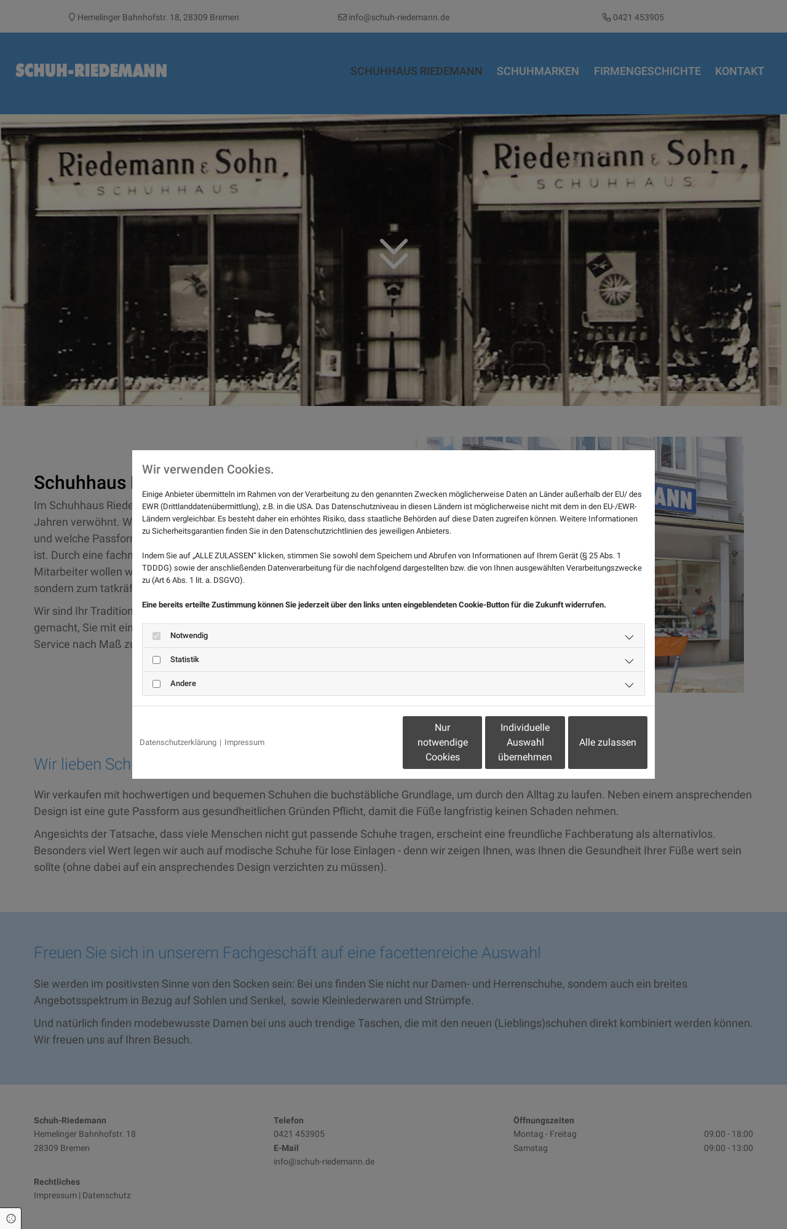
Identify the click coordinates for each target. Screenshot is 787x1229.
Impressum (244, 742)
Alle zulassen (590, 742)
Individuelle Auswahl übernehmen (474, 742)
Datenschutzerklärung (178, 742)
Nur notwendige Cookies (357, 742)
